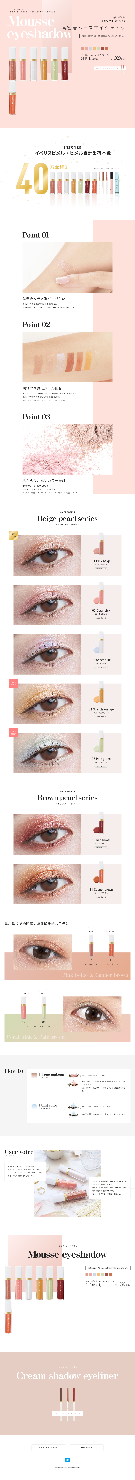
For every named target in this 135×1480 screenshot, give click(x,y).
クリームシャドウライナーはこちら (107, 70)
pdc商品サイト (86, 1448)
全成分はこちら (101, 568)
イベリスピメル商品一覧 (48, 1448)
